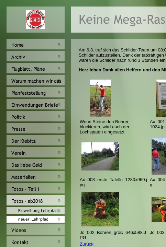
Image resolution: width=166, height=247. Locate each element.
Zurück (86, 244)
